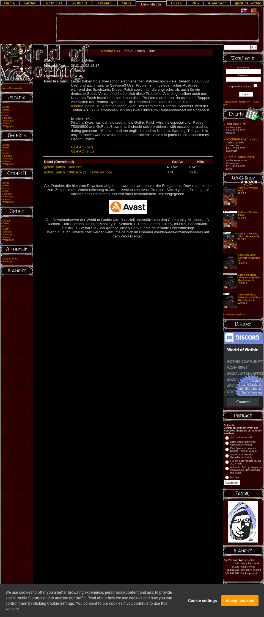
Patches (7, 118)
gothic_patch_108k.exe (63, 167)
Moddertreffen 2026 (242, 139)
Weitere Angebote (235, 314)
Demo (5, 107)
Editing (6, 109)
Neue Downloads (12, 88)
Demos (6, 220)
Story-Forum (9, 258)
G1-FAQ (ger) (82, 147)
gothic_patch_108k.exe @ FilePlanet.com (78, 172)
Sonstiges (8, 120)
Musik (5, 115)
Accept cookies (240, 604)
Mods (5, 112)
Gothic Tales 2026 (240, 157)
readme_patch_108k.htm (91, 106)
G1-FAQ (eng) (82, 151)
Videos (6, 123)
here (166, 131)
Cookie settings (202, 604)
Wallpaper (8, 126)
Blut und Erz (236, 124)
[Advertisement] (157, 27)
